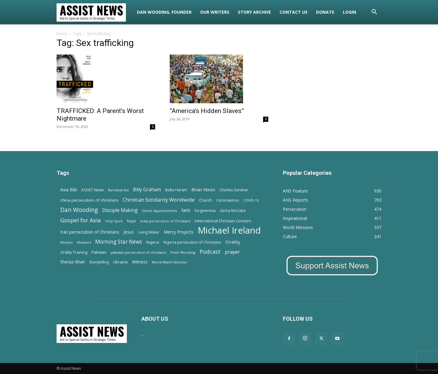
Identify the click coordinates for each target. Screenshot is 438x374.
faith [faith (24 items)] (185, 210)
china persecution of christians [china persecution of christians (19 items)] (89, 200)
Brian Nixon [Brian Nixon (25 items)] (203, 189)
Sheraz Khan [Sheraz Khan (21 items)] (72, 262)
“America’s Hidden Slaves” (207, 111)
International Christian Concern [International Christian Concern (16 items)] (223, 221)
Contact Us (294, 12)
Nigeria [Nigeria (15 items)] (152, 242)
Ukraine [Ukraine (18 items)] (120, 262)
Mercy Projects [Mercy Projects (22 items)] (178, 232)
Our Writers (214, 12)
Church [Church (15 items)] (205, 200)
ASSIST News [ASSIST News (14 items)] (92, 189)
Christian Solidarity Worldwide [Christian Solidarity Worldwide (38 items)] (159, 199)
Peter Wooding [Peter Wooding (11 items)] (182, 252)
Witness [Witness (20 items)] (140, 262)
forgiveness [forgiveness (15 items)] (205, 210)
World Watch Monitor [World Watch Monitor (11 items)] (169, 262)
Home (62, 33)
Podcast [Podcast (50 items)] (210, 252)
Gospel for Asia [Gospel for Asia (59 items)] (80, 220)
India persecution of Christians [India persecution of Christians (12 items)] (165, 221)
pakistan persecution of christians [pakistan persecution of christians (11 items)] (138, 252)
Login (349, 12)
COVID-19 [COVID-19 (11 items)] (251, 200)
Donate (325, 12)
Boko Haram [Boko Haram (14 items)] (176, 189)
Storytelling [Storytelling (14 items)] (99, 262)
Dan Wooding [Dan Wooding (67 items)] (79, 209)
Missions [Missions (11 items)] (84, 242)
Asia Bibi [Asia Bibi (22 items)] (68, 189)
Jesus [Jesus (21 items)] (128, 232)
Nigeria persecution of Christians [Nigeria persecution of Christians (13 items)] (192, 242)
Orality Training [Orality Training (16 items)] (73, 252)
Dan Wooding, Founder (164, 12)
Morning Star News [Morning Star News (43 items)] (118, 241)
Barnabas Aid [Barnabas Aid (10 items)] (118, 190)
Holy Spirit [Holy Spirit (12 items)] (114, 221)
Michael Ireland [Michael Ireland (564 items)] (229, 230)
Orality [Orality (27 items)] (232, 242)
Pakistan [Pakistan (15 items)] (99, 252)
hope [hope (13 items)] (131, 220)
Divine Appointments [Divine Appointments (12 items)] (159, 210)
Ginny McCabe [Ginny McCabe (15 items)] (233, 210)
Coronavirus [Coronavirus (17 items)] (227, 200)
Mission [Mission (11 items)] (66, 242)
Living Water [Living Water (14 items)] (148, 232)
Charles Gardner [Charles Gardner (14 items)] (234, 189)
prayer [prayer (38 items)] (232, 252)
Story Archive (254, 12)
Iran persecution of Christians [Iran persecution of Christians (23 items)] (89, 232)
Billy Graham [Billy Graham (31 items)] (147, 189)
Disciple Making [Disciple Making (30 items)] (120, 210)
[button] (374, 13)
